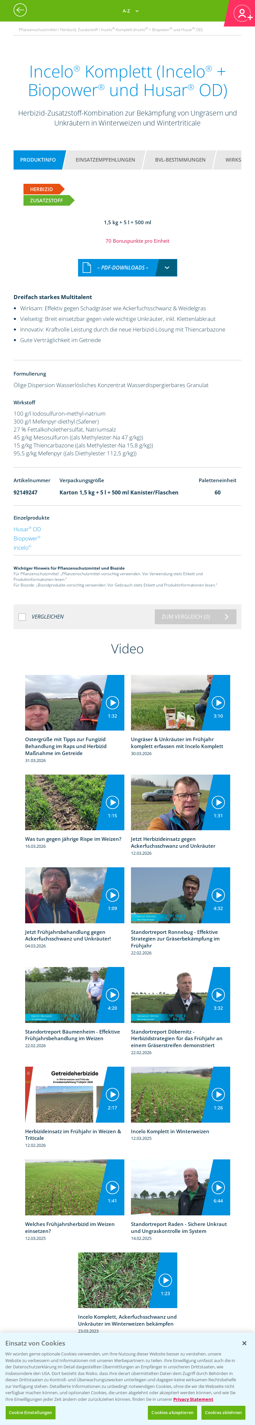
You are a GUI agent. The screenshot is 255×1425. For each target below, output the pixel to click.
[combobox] (127, 268)
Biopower (27, 538)
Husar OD (27, 529)
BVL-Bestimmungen (180, 159)
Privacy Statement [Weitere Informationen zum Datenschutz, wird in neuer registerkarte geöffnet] (193, 1399)
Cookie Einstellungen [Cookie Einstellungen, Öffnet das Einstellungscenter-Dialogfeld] (30, 1412)
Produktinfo (38, 159)
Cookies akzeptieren (172, 1412)
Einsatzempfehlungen (105, 159)
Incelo (22, 547)
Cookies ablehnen (223, 1412)
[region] (127, 1379)
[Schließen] (244, 1343)
